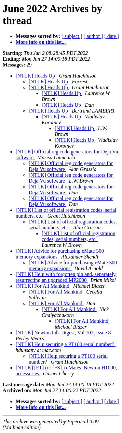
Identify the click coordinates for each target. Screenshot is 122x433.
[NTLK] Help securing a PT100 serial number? (65, 344)
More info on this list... (41, 42)
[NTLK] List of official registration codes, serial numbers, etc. (78, 236)
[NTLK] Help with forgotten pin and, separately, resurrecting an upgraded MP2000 (66, 277)
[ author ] (93, 36)
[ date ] (111, 36)
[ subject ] (71, 36)
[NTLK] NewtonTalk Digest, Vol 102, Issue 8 (64, 332)
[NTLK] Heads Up (36, 75)
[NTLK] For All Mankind (43, 286)
